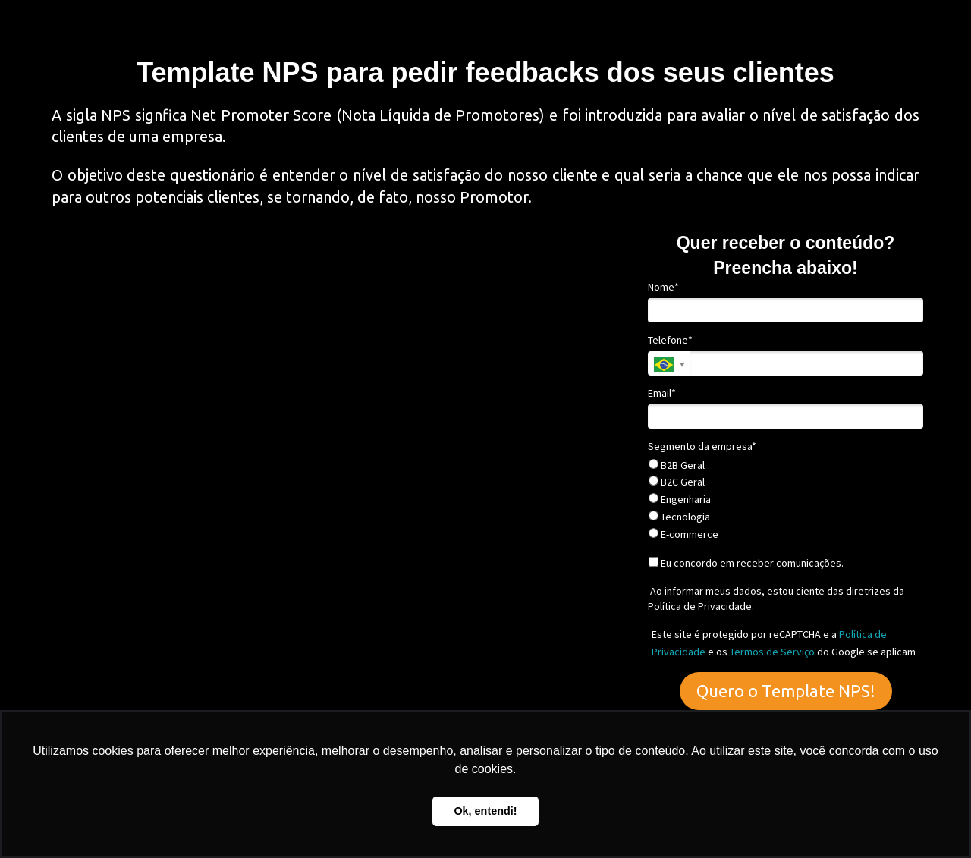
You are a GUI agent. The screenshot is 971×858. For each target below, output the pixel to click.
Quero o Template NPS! (785, 690)
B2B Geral (677, 465)
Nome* (663, 287)
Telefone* (670, 340)
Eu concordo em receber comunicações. (746, 563)
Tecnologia (679, 517)
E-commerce (683, 534)
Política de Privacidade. (701, 606)
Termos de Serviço (772, 651)
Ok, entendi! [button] (485, 811)
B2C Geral (677, 482)
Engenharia (680, 499)
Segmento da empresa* (702, 446)
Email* (662, 393)
